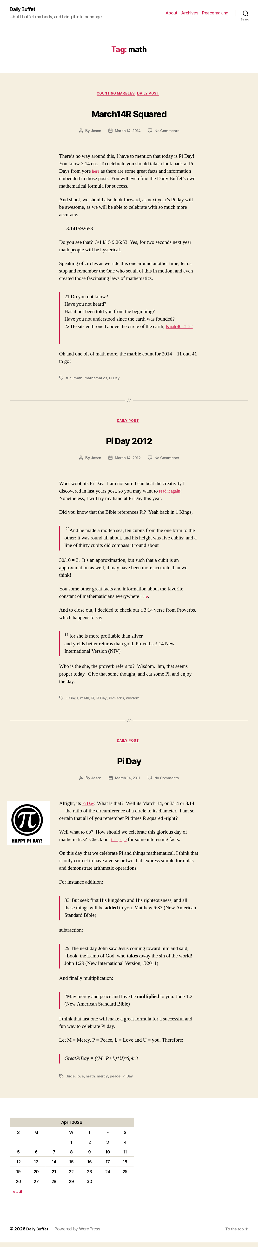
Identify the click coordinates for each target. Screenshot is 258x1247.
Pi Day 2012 (129, 442)
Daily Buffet (25, 10)
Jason (95, 132)
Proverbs (117, 701)
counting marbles (114, 95)
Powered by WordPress (79, 1233)
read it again (171, 494)
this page (120, 844)
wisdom (134, 701)
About (171, 13)
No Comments (167, 132)
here (96, 173)
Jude (70, 1080)
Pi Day (114, 380)
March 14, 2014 (127, 132)
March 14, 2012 (127, 461)
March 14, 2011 (127, 782)
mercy (103, 1080)
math (77, 380)
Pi (92, 701)
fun (69, 380)
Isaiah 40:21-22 (181, 328)
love (81, 1080)
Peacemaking (215, 13)
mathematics (96, 380)
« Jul (17, 1195)
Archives (189, 13)
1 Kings (72, 701)
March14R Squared (129, 113)
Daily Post (152, 95)
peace (116, 1080)
